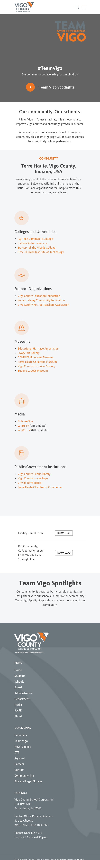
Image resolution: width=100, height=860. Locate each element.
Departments (22, 698)
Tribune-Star (25, 421)
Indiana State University (32, 243)
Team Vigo (21, 740)
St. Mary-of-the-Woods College (37, 247)
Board (18, 687)
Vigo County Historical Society (36, 366)
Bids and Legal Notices (28, 781)
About (18, 716)
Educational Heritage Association (38, 348)
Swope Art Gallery (29, 352)
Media (18, 704)
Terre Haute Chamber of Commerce (40, 487)
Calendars (20, 735)
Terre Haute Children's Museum (37, 361)
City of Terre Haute (29, 482)
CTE (16, 752)
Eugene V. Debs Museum (33, 370)
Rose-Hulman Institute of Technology (41, 252)
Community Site (24, 775)
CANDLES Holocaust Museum (35, 357)
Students (19, 675)
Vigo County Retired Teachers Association (43, 304)
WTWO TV (24, 430)
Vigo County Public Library (34, 473)
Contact (19, 769)
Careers (19, 764)
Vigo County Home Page (33, 478)
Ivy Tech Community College (35, 238)
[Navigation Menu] (84, 7)
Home (18, 670)
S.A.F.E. (18, 710)
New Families (22, 746)
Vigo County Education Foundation (39, 295)
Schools (19, 681)
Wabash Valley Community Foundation (41, 300)
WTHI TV (23, 425)
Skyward (19, 758)
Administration (23, 693)
